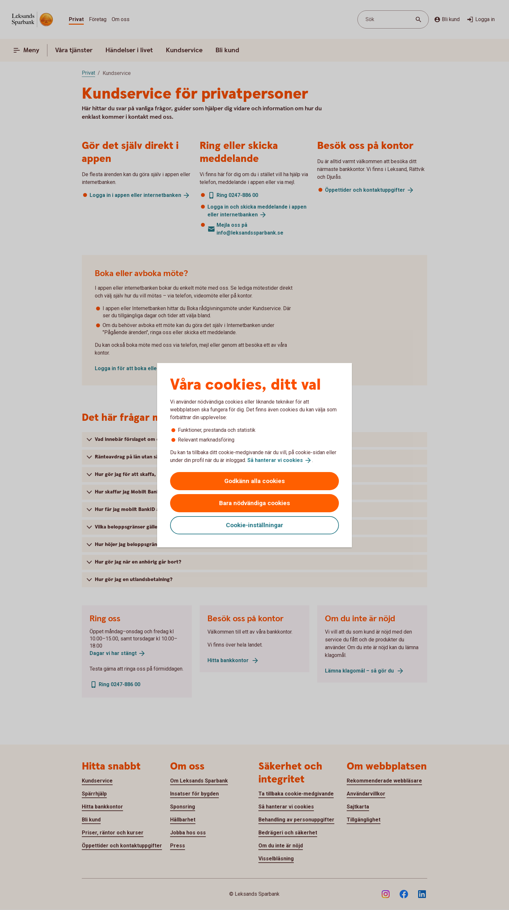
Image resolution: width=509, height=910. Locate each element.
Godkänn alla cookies (254, 481)
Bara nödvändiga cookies (254, 503)
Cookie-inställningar (254, 525)
